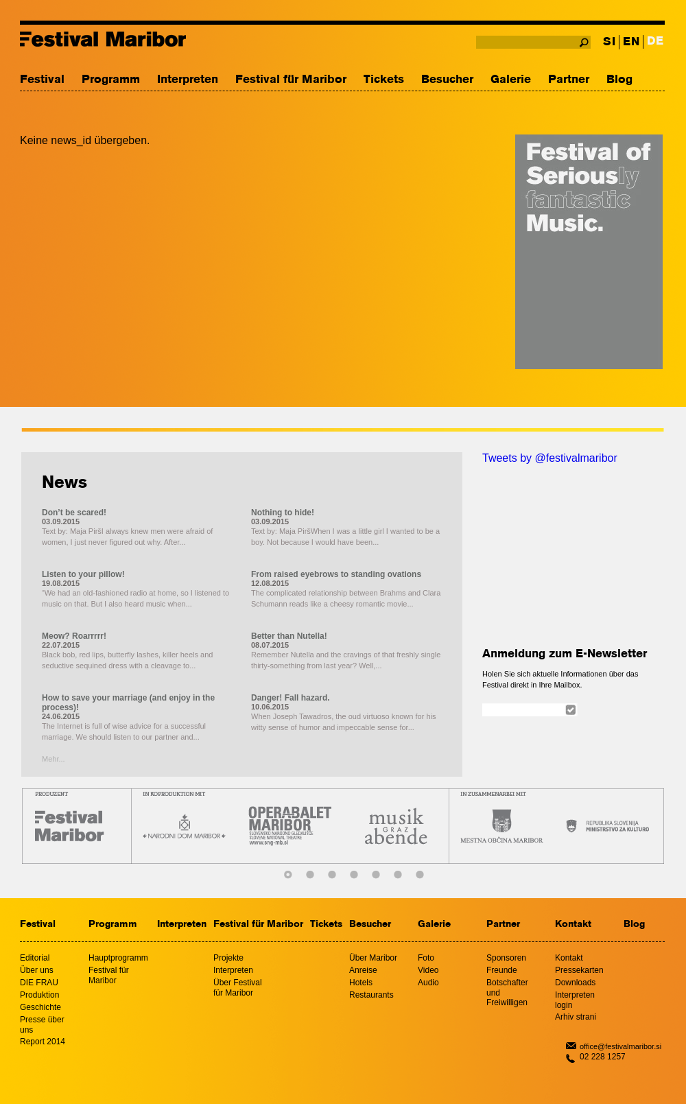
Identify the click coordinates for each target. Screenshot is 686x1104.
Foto (426, 958)
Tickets (384, 80)
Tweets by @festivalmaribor (549, 458)
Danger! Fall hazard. (290, 698)
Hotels (360, 982)
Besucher (447, 80)
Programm (111, 80)
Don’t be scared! (74, 512)
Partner (568, 80)
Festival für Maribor (290, 80)
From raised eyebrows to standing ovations (336, 574)
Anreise (363, 970)
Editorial (34, 958)
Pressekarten (579, 970)
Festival (42, 80)
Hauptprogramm (118, 958)
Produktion (39, 995)
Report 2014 (42, 1041)
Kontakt (573, 924)
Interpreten (187, 80)
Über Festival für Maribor (237, 988)
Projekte (228, 958)
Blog (619, 80)
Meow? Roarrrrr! (74, 636)
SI (609, 42)
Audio (428, 982)
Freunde (501, 970)
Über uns (37, 970)
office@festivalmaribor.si (620, 1046)
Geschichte (40, 1007)
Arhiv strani (575, 1017)
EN (631, 42)
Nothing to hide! (282, 512)
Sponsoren (506, 958)
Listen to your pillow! (83, 574)
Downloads (575, 982)
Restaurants (371, 995)
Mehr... (53, 759)
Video (428, 970)
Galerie (510, 80)
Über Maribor (373, 958)
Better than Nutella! (289, 636)
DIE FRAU (39, 982)
